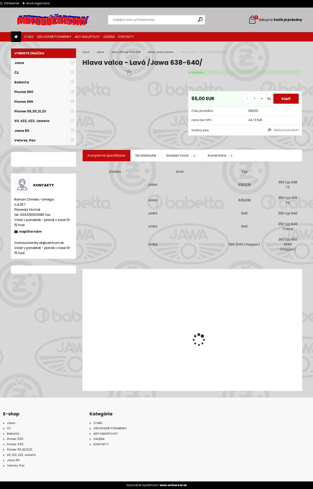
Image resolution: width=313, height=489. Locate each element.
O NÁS (29, 37)
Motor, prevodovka (160, 52)
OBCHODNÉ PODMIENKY (54, 37)
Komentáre (221, 155)
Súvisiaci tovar (181, 155)
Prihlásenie (11, 3)
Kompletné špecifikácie (106, 155)
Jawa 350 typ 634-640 (126, 52)
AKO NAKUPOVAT (87, 37)
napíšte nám (30, 231)
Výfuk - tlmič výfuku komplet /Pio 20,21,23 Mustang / (127, 366)
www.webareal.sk (173, 485)
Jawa (100, 52)
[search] (200, 19)
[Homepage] (16, 36)
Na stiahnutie (145, 155)
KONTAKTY (126, 37)
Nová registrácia (37, 3)
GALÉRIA (109, 37)
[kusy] (254, 98)
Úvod (85, 52)
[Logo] (54, 20)
